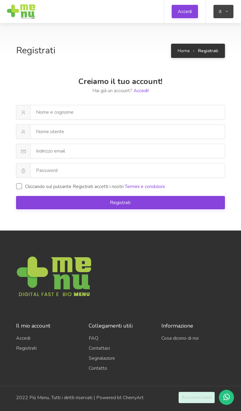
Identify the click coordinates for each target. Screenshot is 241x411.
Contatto (98, 368)
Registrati (121, 202)
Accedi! (141, 90)
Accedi (185, 11)
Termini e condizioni (145, 186)
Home (184, 51)
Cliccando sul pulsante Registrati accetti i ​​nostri (90, 186)
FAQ (93, 338)
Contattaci (99, 348)
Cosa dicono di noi (180, 338)
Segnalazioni (102, 358)
